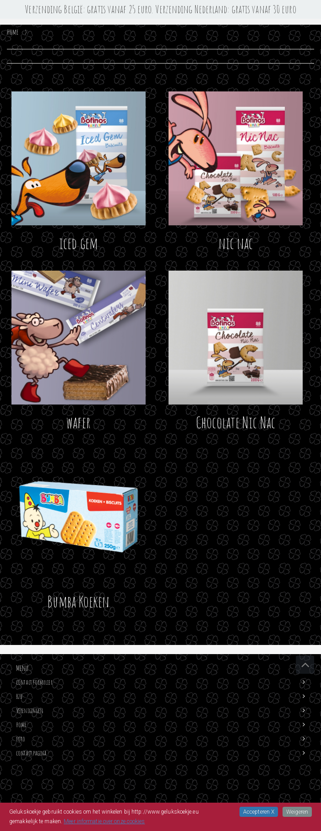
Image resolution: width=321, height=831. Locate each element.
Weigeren (297, 812)
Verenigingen (29, 710)
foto (20, 739)
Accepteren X (258, 812)
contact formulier (34, 682)
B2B (19, 696)
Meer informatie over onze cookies (104, 821)
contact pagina (31, 753)
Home (21, 725)
